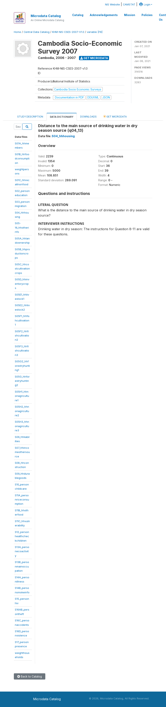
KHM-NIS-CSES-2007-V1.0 (68, 31)
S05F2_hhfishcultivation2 (22, 335)
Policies (147, 15)
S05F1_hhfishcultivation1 (22, 320)
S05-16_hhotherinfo (22, 227)
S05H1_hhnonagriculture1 (22, 396)
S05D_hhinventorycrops (22, 284)
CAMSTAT (129, 4)
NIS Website (112, 4)
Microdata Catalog (46, 16)
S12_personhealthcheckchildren (22, 536)
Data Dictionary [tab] (61, 116)
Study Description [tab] (30, 116)
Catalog (77, 15)
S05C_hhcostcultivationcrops (22, 268)
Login (144, 4)
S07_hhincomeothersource (22, 452)
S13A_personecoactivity (22, 551)
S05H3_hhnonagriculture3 (22, 426)
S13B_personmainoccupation (22, 566)
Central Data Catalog (37, 31)
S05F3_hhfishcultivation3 (22, 351)
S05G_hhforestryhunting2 (22, 381)
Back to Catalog (29, 676)
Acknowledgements (104, 15)
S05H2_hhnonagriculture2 (22, 411)
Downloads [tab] (88, 116)
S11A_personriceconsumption (22, 499)
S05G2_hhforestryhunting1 (22, 366)
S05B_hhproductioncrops (22, 253)
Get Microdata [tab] (115, 116)
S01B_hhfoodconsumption (22, 158)
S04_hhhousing (63, 136)
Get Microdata (94, 58)
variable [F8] (94, 31)
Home (17, 31)
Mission (129, 15)
